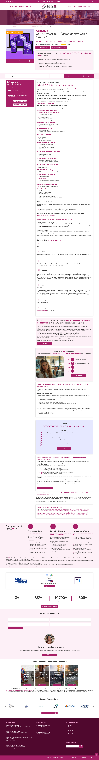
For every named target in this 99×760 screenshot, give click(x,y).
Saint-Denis (51, 514)
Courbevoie (44, 512)
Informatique (18, 690)
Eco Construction (9, 726)
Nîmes (64, 513)
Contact (90, 6)
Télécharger (86, 76)
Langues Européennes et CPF (42, 737)
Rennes (38, 514)
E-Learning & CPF (19, 6)
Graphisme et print (15, 732)
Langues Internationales (20, 746)
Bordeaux (60, 510)
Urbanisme (16, 729)
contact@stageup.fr (21, 95)
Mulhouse (44, 513)
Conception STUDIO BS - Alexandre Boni (85, 757)
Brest (75, 510)
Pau (74, 513)
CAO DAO (8, 742)
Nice (61, 513)
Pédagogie (42, 76)
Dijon (53, 512)
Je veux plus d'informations (20, 101)
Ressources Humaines (10, 738)
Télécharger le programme (20, 104)
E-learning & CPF (12, 26)
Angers (81, 509)
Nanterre (53, 513)
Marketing (29, 737)
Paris (72, 513)
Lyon (72, 512)
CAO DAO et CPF (40, 733)
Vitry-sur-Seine (46, 516)
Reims (87, 513)
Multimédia (22, 732)
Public (27, 76)
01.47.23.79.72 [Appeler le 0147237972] (11, 1)
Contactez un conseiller (45, 488)
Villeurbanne (39, 516)
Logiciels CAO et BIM (27, 726)
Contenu (57, 76)
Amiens (77, 509)
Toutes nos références (49, 713)
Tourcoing (78, 514)
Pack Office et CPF (47, 733)
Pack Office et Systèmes (25, 742)
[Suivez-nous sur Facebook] (90, 1)
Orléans (68, 513)
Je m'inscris (64, 448)
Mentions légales (71, 726)
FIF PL (41, 470)
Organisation (28, 728)
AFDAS (41, 472)
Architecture (88, 688)
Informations (72, 76)
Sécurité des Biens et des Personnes (24, 750)
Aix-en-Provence (71, 509)
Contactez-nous (43, 47)
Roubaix (43, 514)
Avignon (50, 510)
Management (23, 737)
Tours (83, 514)
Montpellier (87, 512)
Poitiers (83, 513)
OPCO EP (42, 468)
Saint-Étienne (58, 514)
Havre (61, 512)
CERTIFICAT (49, 586)
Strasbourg (64, 514)
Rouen (47, 514)
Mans (75, 512)
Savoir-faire (28, 6)
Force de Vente (13, 737)
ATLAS (41, 469)
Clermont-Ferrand (84, 510)
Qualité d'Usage (9, 729)
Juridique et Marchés (18, 726)
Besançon (55, 510)
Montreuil (39, 513)
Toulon (69, 514)
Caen (78, 510)
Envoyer (16, 628)
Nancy (48, 513)
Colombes (39, 512)
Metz (83, 512)
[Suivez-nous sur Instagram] (92, 1)
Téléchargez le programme (59, 47)
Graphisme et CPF (49, 730)
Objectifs (13, 76)
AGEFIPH (41, 473)
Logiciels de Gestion (21, 728)
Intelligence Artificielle (15, 742)
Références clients (82, 6)
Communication (20, 26)
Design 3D (8, 732)
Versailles (87, 514)
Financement (72, 6)
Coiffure (7, 737)
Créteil (49, 512)
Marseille (79, 512)
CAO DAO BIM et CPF (41, 726)
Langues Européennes (10, 746)
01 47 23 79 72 (49, 654)
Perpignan (78, 513)
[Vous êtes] (70, 620)
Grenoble (57, 512)
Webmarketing (9, 733)
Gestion (18, 737)
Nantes (57, 513)
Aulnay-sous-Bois (44, 510)
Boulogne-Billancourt (68, 510)
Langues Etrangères (27, 690)
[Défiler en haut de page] (96, 755)
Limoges (68, 512)
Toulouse (73, 514)
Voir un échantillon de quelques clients (44, 494)
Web (26, 732)
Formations (10, 6)
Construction (8, 750)
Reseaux (8, 743)
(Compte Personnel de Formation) (80, 88)
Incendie (14, 750)
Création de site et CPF (29, 26)
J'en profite (44, 343)
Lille (64, 512)
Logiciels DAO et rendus (11, 728)
